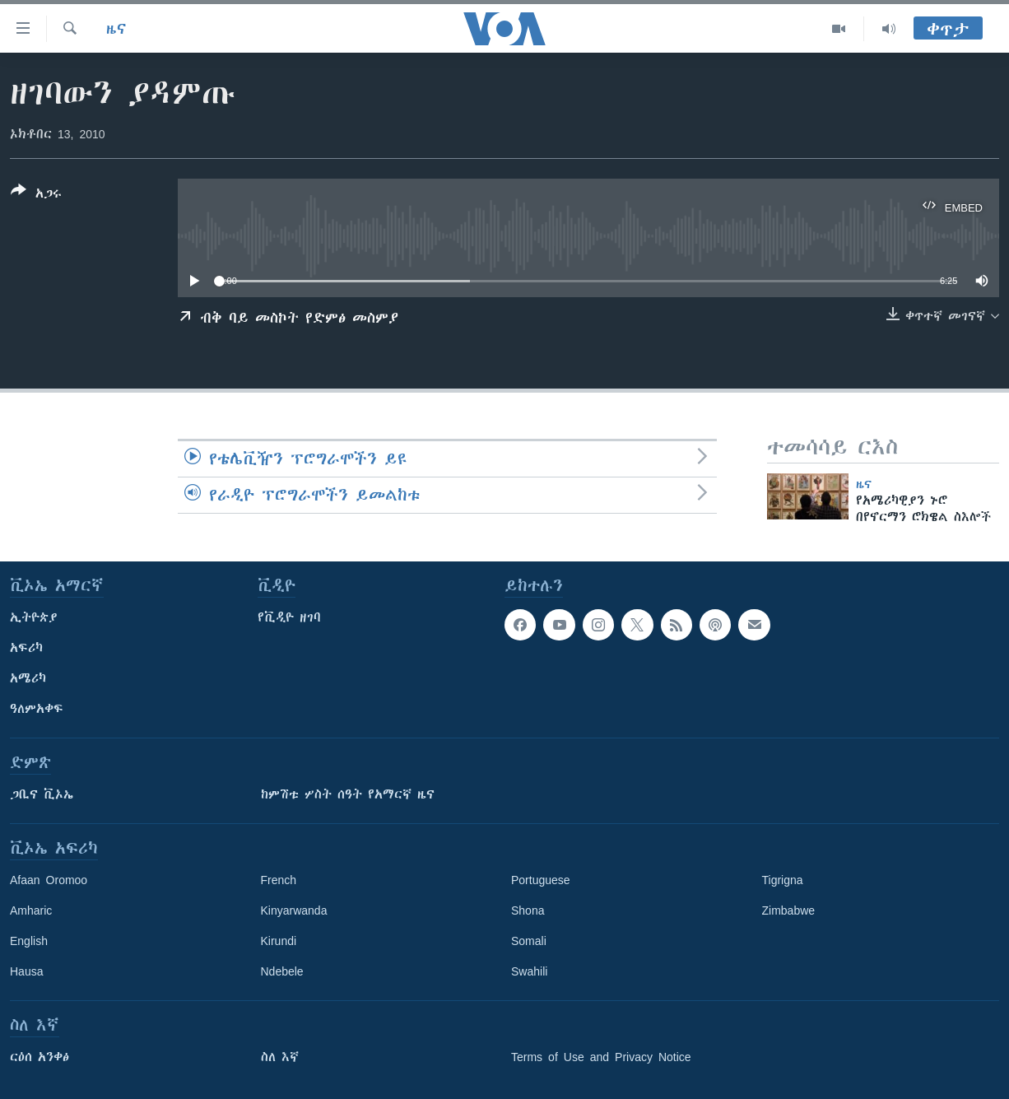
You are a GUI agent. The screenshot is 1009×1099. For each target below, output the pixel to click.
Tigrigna (782, 880)
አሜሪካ (28, 678)
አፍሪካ (26, 647)
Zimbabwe (789, 910)
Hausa (26, 971)
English (29, 941)
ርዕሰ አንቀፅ (39, 1057)
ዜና (116, 29)
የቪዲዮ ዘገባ (289, 617)
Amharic (31, 910)
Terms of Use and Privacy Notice (601, 1057)
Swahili (529, 971)
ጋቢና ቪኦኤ (41, 794)
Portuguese (540, 880)
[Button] (36, 195)
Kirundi (279, 941)
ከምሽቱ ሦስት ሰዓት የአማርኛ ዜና (348, 794)
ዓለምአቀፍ (36, 708)
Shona (527, 910)
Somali (528, 941)
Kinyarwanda (294, 910)
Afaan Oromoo (48, 880)
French (279, 880)
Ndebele (282, 971)
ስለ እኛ (280, 1057)
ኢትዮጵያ (34, 617)
